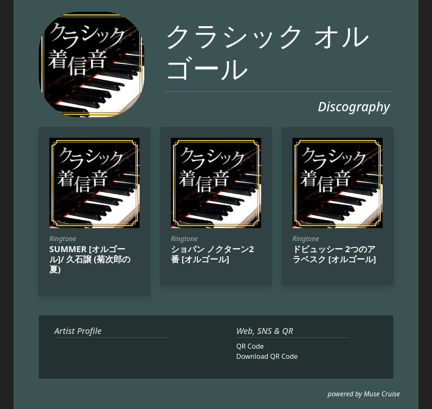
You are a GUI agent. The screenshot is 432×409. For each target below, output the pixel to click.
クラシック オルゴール (267, 51)
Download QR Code (267, 356)
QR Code (250, 346)
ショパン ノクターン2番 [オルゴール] (212, 254)
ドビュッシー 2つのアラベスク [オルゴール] (334, 254)
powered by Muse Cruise (364, 393)
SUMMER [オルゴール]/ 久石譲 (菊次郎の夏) (89, 259)
